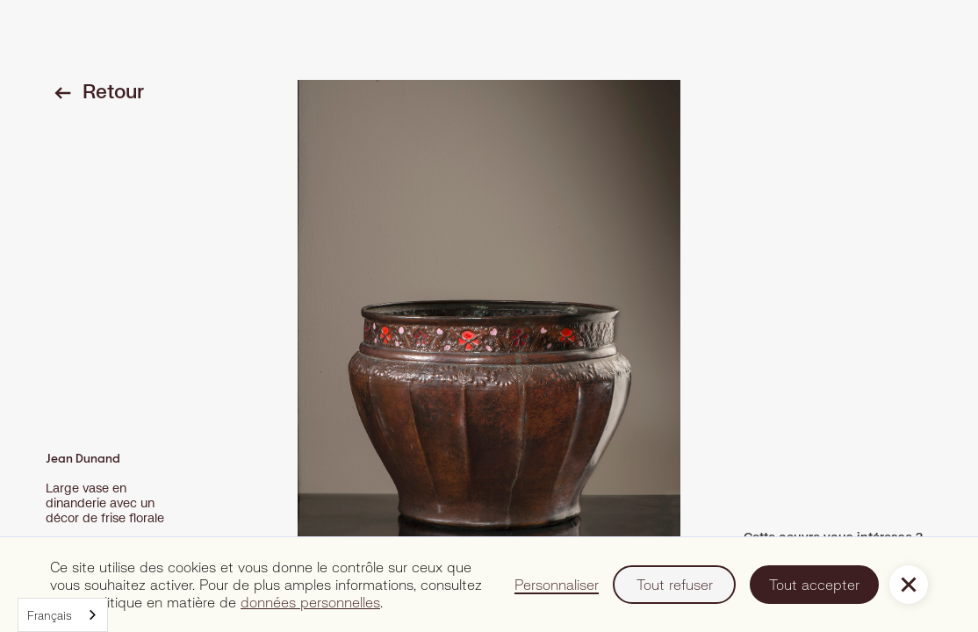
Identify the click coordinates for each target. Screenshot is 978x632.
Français (49, 615)
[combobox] (63, 615)
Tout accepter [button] (814, 584)
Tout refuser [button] (674, 584)
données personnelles (310, 601)
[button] (908, 584)
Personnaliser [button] (556, 584)
